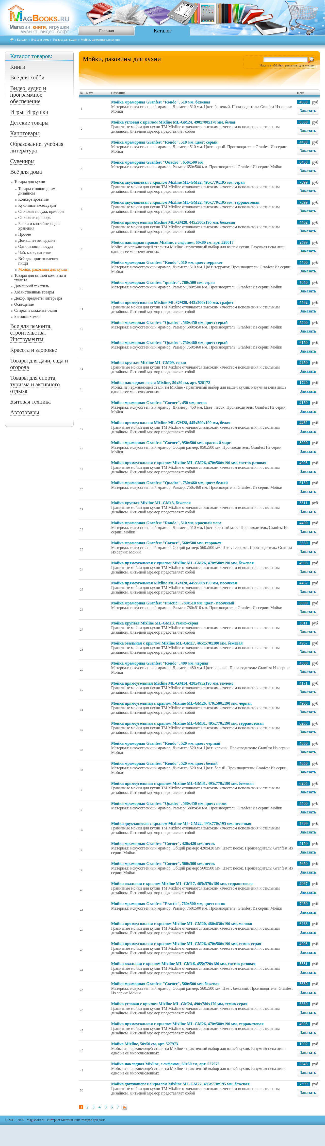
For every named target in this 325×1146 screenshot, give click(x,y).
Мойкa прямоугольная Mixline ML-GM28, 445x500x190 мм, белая (171, 423)
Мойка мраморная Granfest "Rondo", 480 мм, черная (159, 663)
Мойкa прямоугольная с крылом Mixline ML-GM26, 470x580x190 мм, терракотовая (187, 1024)
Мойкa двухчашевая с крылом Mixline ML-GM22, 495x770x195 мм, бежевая (180, 1084)
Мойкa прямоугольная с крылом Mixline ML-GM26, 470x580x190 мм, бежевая (182, 563)
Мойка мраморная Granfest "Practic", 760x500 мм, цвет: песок (168, 903)
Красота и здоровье (33, 350)
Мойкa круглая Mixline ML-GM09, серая (148, 362)
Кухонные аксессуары (37, 205)
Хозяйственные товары (34, 292)
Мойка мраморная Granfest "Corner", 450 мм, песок (159, 403)
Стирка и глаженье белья (35, 310)
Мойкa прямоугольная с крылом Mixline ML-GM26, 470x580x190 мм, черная (181, 703)
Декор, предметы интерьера (38, 298)
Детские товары (29, 122)
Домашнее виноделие (36, 240)
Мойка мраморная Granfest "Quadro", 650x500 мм (157, 162)
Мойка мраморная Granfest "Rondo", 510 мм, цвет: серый (164, 142)
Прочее (24, 234)
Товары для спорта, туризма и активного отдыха (35, 384)
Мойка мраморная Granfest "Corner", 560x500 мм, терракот (166, 543)
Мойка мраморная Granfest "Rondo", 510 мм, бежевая (160, 102)
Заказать (308, 111)
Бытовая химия (27, 316)
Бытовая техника (30, 401)
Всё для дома (40, 39)
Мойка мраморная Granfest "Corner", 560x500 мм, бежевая (165, 984)
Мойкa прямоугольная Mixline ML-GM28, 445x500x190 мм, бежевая (173, 222)
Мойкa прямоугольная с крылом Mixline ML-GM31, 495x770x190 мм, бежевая (182, 783)
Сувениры (22, 161)
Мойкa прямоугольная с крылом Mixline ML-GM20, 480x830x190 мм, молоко (181, 924)
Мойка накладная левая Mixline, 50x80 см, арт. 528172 (160, 382)
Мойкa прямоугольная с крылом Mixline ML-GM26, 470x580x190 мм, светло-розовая (188, 463)
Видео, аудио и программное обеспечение (28, 95)
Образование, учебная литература (36, 147)
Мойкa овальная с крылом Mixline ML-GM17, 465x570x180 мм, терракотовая (182, 883)
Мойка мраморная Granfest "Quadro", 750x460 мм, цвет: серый (169, 342)
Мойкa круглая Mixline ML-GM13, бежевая (151, 503)
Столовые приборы (34, 217)
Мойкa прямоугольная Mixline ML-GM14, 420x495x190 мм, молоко (172, 683)
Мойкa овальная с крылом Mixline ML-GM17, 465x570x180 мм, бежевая (177, 643)
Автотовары (24, 412)
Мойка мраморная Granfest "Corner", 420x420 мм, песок (163, 843)
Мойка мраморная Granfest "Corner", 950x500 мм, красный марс (171, 443)
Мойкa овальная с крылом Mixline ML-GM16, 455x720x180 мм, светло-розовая (183, 964)
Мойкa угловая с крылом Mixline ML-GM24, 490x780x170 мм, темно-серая (179, 1004)
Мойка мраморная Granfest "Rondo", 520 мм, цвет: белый (164, 763)
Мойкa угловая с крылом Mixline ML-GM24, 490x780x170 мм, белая (173, 122)
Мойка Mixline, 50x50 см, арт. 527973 (144, 1044)
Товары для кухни (65, 39)
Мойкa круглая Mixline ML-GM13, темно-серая (154, 623)
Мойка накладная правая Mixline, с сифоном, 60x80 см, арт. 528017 (172, 242)
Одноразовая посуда (35, 246)
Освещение (24, 304)
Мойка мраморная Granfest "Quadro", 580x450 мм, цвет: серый (169, 322)
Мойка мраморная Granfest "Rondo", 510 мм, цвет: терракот (167, 262)
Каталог (162, 30)
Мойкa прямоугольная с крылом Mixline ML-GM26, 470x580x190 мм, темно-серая (186, 944)
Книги (17, 67)
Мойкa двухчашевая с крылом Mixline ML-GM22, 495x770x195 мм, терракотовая (185, 202)
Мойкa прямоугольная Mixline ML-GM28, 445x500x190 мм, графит (172, 302)
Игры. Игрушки (29, 112)
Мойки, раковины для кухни (42, 269)
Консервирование (33, 199)
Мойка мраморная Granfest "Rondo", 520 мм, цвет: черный (165, 743)
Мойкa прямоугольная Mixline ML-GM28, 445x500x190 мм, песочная (174, 583)
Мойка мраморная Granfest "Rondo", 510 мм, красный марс (166, 523)
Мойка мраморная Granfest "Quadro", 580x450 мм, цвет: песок (168, 803)
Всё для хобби (27, 77)
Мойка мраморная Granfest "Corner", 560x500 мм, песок (163, 863)
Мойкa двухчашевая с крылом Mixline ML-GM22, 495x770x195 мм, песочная (181, 823)
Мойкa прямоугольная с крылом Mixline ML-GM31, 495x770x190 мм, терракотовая (187, 723)
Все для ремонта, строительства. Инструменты (31, 332)
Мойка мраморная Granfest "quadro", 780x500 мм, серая (163, 282)
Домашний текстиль (31, 286)
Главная (106, 30)
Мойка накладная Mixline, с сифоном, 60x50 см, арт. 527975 (165, 1064)
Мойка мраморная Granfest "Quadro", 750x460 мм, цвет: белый (169, 483)
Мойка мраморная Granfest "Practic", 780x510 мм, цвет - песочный (172, 603)
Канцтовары (25, 133)
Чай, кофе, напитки (34, 252)
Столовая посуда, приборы (41, 211)
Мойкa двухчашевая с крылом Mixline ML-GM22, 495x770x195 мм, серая (178, 182)
